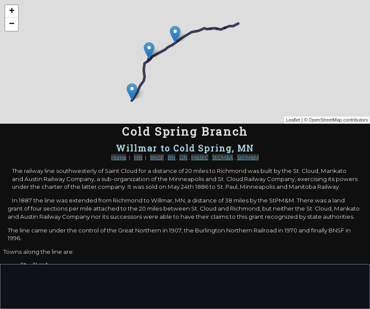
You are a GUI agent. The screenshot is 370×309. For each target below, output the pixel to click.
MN (138, 157)
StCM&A (222, 157)
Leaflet (293, 119)
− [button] (12, 24)
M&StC (199, 157)
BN (171, 157)
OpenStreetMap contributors (338, 119)
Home (118, 157)
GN (183, 157)
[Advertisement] (185, 285)
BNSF (157, 157)
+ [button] (12, 11)
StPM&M (248, 157)
